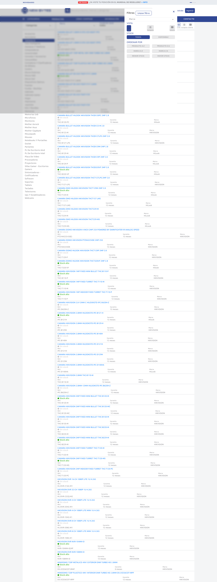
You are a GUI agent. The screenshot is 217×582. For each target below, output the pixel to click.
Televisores (30, 192)
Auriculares (30, 37)
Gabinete (29, 92)
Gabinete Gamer (32, 95)
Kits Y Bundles (32, 108)
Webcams (29, 198)
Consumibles (31, 60)
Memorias (29, 111)
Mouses (28, 137)
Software (29, 179)
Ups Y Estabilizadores (35, 195)
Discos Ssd (30, 79)
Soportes (29, 182)
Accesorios (30, 34)
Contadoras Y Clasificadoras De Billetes (38, 64)
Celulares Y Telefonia (35, 47)
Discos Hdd (30, 76)
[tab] (191, 2)
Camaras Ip (30, 40)
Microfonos (30, 118)
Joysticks (29, 105)
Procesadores (31, 160)
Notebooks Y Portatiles (36, 140)
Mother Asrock (32, 124)
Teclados (29, 188)
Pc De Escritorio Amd (35, 150)
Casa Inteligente (32, 43)
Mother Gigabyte (33, 131)
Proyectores (30, 163)
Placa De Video (32, 157)
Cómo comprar (84, 19)
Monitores (30, 121)
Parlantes (29, 147)
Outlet (28, 144)
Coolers (28, 69)
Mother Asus (31, 127)
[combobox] (39, 26)
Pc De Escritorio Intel (35, 153)
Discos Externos (32, 72)
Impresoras (30, 101)
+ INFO (144, 2)
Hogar (28, 98)
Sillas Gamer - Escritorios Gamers (37, 167)
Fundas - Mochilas (33, 89)
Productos (58, 19)
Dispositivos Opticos (34, 82)
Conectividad (31, 53)
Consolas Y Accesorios (35, 56)
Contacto (189, 19)
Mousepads (30, 134)
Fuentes (29, 85)
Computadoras (32, 50)
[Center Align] (67, 10)
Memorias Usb (31, 114)
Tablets (28, 185)
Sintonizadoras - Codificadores (32, 174)
